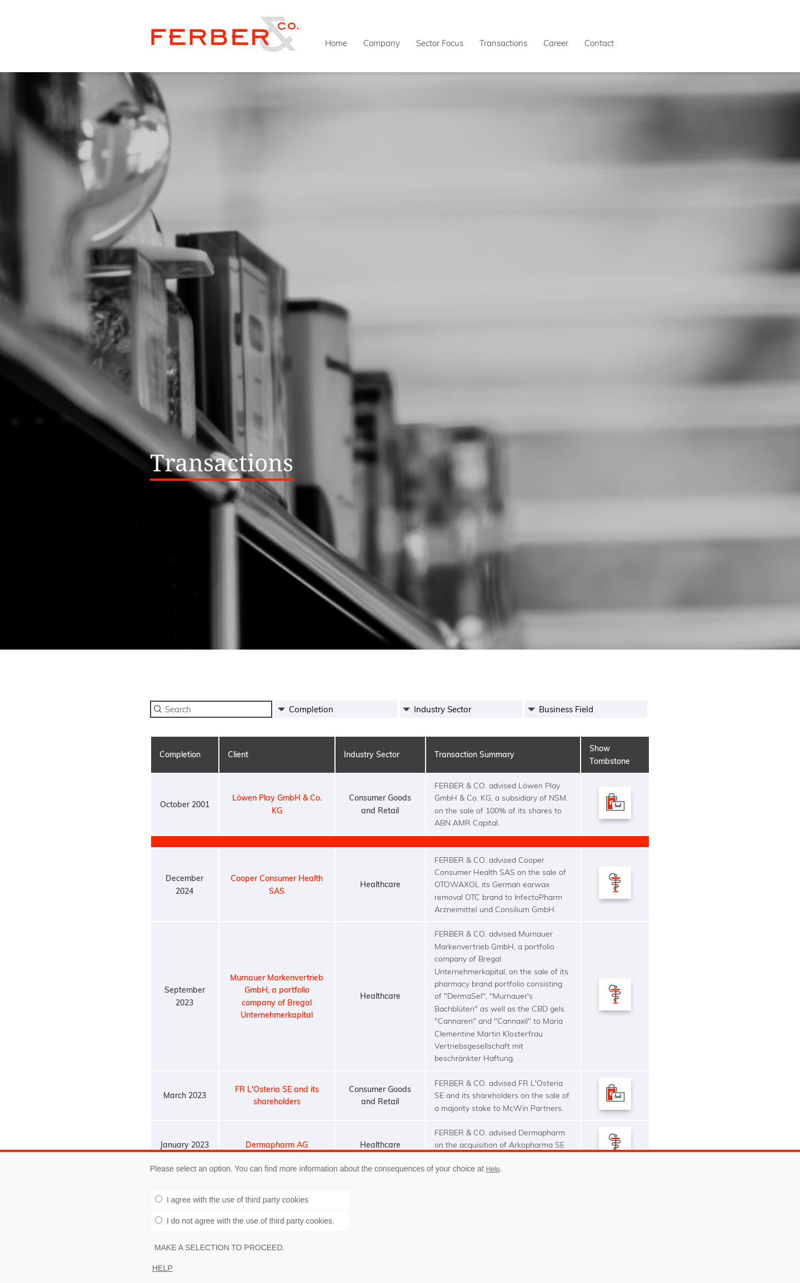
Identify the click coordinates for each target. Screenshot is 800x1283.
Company (381, 43)
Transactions (503, 43)
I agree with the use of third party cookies (231, 1199)
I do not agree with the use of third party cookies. (244, 1220)
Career (555, 43)
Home (336, 43)
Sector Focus (439, 43)
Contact (599, 43)
